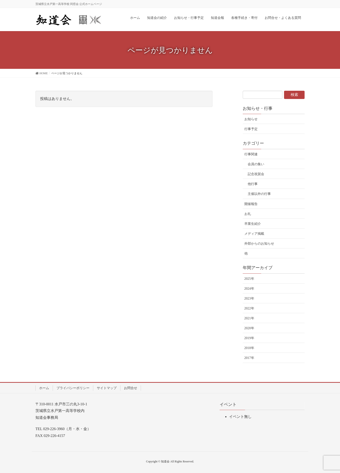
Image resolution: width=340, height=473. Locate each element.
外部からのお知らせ (259, 243)
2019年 (249, 338)
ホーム (44, 388)
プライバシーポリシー (72, 388)
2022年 (249, 308)
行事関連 (251, 154)
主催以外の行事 (259, 194)
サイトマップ (107, 388)
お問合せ (130, 388)
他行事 (253, 184)
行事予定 (251, 129)
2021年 (249, 318)
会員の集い (256, 164)
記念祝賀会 (256, 174)
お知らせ (251, 119)
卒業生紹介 (252, 224)
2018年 (249, 348)
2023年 (249, 298)
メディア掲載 (254, 233)
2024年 (249, 288)
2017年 (249, 358)
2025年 (249, 278)
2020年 (249, 328)
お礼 (247, 214)
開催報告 (251, 204)
